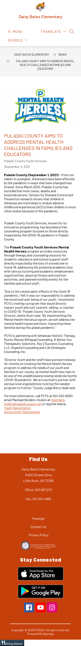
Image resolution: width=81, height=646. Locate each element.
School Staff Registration (22, 412)
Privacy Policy (38, 535)
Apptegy (48, 633)
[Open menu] (14, 31)
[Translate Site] (53, 31)
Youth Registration (17, 408)
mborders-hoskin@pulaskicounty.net (35, 402)
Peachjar (38, 518)
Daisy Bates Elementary (31, 54)
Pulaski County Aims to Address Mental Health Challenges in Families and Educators (45, 64)
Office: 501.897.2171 (38, 490)
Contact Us (38, 527)
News (63, 54)
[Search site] (71, 31)
